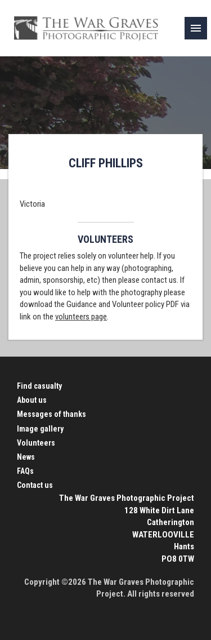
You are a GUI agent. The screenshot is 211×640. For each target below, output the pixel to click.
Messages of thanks (51, 414)
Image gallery (40, 428)
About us (32, 400)
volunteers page (81, 317)
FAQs (25, 470)
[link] (196, 28)
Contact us (35, 485)
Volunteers (36, 442)
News (26, 456)
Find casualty (39, 385)
